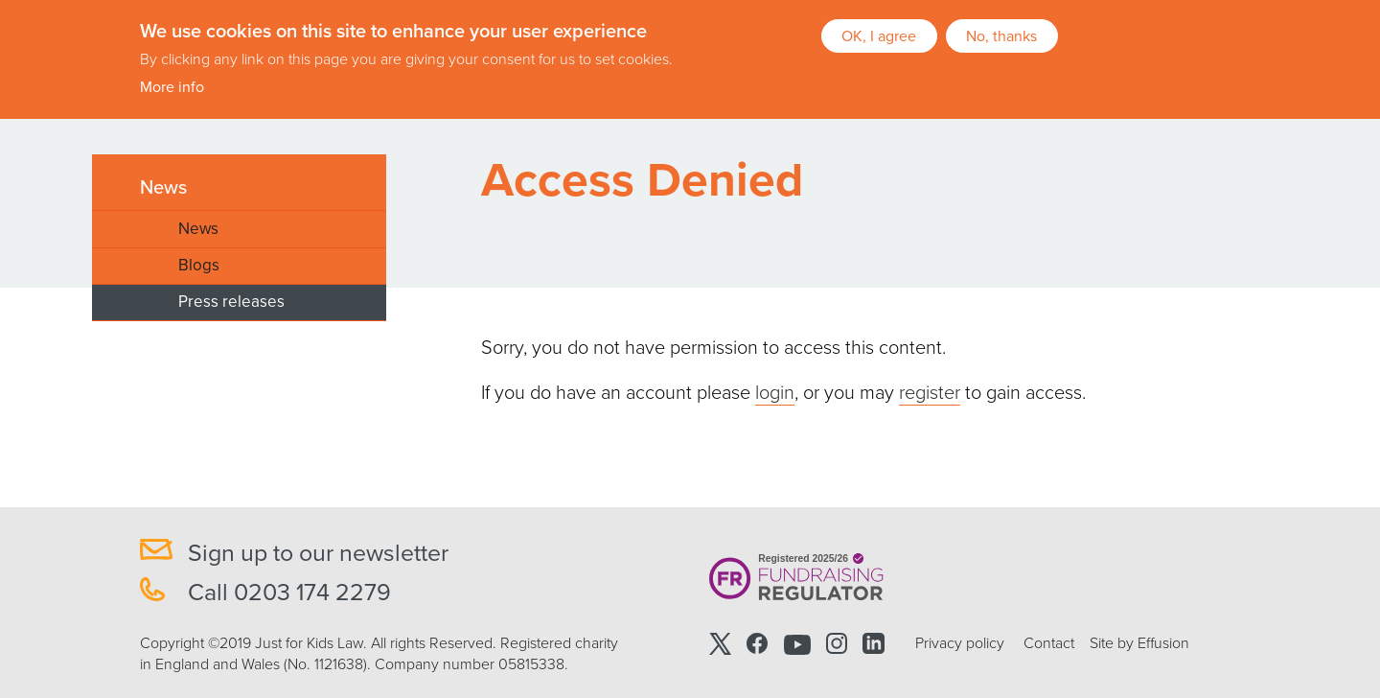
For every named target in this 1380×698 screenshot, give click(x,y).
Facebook (758, 644)
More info (172, 87)
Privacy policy (959, 643)
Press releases (231, 301)
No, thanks (1001, 34)
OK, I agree (878, 34)
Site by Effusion (1139, 643)
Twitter (720, 644)
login (774, 393)
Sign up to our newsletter (318, 553)
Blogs (198, 265)
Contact (1049, 643)
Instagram (836, 644)
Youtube (797, 644)
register (929, 393)
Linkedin (873, 644)
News (163, 187)
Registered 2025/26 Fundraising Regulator (797, 577)
